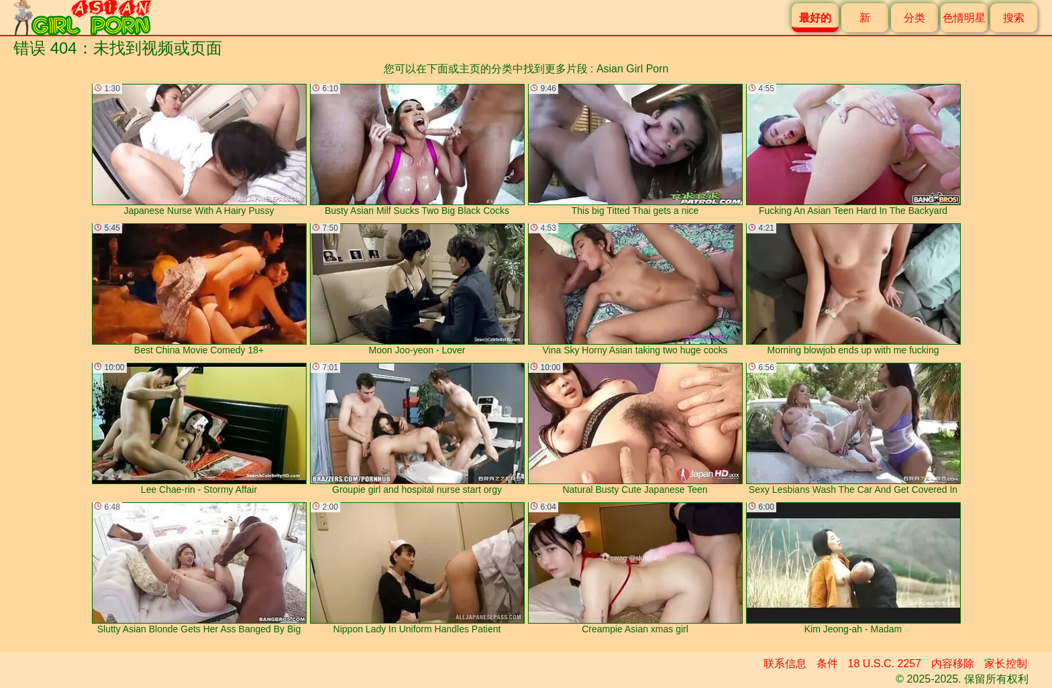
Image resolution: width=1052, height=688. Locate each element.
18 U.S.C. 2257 (884, 663)
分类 (914, 17)
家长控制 (1005, 663)
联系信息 (785, 663)
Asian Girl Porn (632, 68)
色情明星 (964, 17)
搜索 (1013, 17)
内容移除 (952, 663)
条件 (827, 663)
